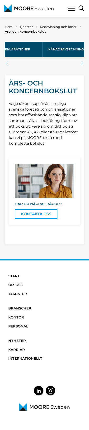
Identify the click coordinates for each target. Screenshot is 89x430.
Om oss (15, 285)
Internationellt (25, 358)
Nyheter (17, 341)
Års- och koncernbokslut (25, 31)
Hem (9, 27)
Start (14, 276)
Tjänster (26, 27)
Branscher (19, 308)
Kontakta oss (36, 214)
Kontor (16, 317)
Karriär (16, 350)
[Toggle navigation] (71, 9)
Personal (18, 326)
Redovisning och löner (58, 27)
